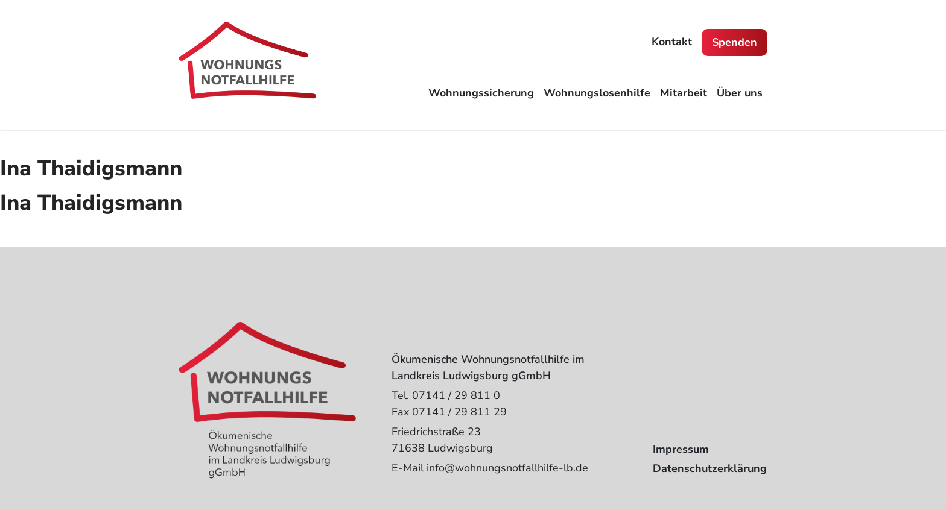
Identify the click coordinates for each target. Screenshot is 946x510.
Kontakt (672, 41)
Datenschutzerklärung (710, 468)
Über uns (740, 93)
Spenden (734, 42)
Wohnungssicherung (481, 93)
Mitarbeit (683, 93)
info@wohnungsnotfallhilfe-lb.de (507, 468)
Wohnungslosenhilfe (597, 93)
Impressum (681, 449)
